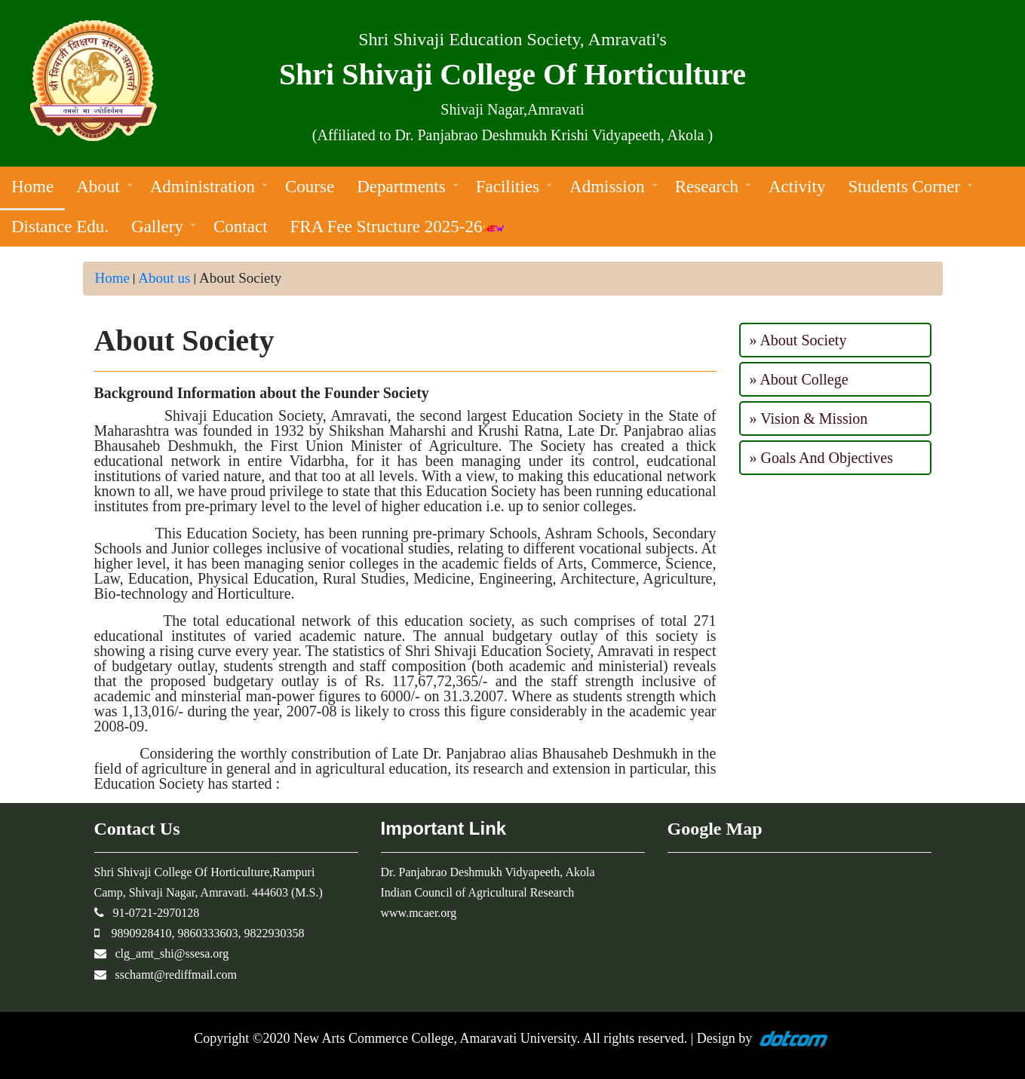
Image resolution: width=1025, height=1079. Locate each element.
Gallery (157, 226)
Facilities (507, 186)
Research (706, 186)
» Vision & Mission (809, 418)
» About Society (798, 340)
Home (32, 186)
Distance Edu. (60, 226)
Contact (240, 226)
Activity (797, 186)
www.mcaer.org (419, 912)
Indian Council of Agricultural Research (478, 892)
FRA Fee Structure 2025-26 (397, 226)
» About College (799, 379)
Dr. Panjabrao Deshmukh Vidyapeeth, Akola (488, 872)
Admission (607, 186)
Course (309, 186)
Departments (401, 186)
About (98, 186)
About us (164, 278)
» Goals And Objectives (822, 457)
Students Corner (904, 186)
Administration (202, 186)
